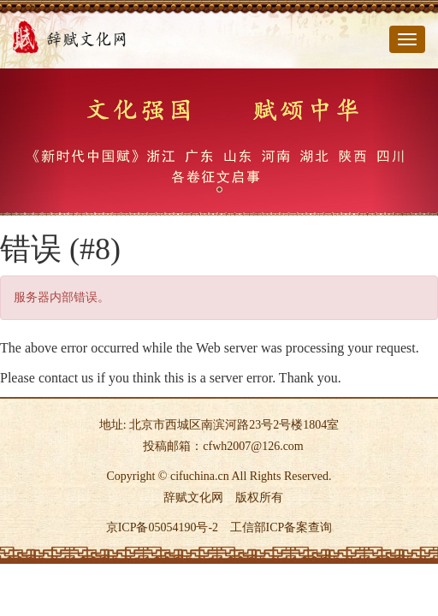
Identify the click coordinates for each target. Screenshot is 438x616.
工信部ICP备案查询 (281, 527)
